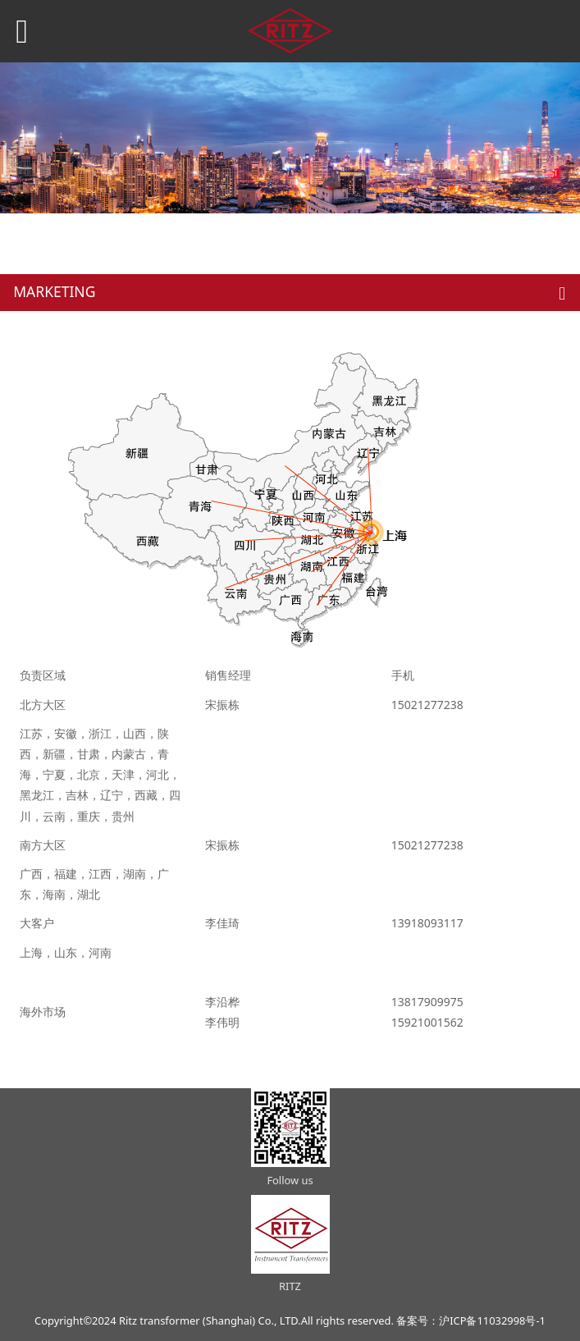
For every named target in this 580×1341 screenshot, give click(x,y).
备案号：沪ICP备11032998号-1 (471, 1320)
